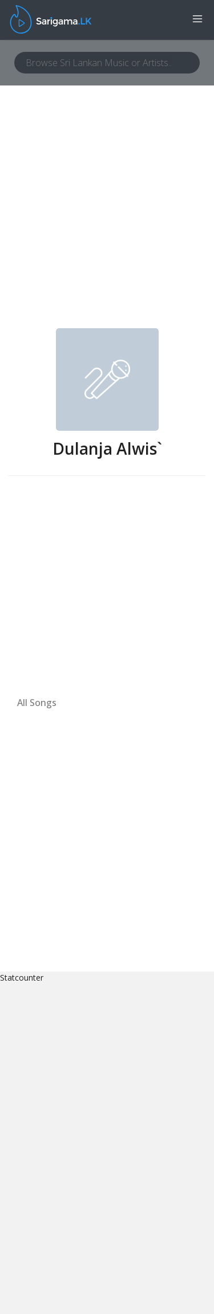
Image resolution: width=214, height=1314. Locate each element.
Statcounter (21, 977)
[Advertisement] (107, 216)
